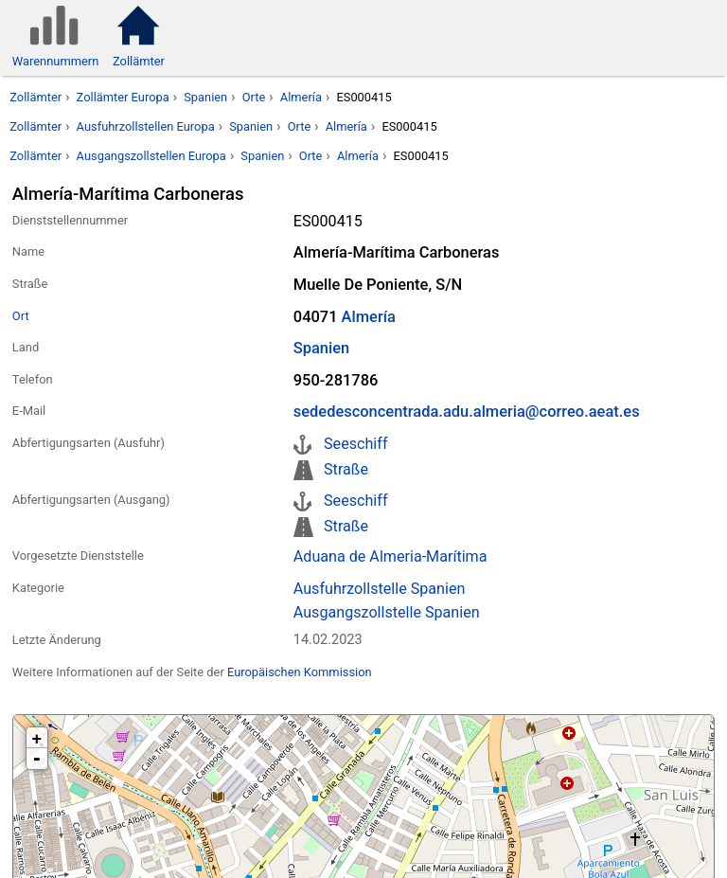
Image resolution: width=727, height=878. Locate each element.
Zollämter (35, 97)
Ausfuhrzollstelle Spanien (379, 589)
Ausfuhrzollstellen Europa (146, 126)
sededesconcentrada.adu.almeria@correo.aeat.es (466, 412)
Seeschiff (355, 444)
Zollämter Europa (123, 97)
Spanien (205, 97)
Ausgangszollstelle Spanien (386, 612)
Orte (254, 97)
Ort (20, 316)
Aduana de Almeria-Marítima (390, 556)
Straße (346, 469)
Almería (301, 97)
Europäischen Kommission (299, 672)
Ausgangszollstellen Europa (151, 156)
